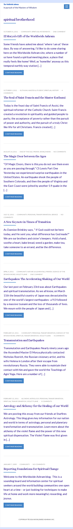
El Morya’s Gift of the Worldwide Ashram (29, 38)
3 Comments (46, 403)
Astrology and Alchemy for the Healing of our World (36, 407)
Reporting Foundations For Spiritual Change (31, 470)
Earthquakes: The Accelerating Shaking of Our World (36, 280)
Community (26, 33)
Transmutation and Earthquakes (24, 342)
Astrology (34, 400)
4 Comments (59, 337)
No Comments (60, 153)
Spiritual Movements (41, 33)
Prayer (36, 153)
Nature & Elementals (36, 273)
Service (55, 216)
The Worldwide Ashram (27, 6)
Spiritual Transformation (27, 337)
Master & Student (35, 92)
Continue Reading (13, 74)
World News (45, 153)
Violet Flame (21, 276)
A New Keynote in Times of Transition (27, 223)
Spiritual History (51, 92)
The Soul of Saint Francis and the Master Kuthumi (34, 99)
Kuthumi (24, 92)
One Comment (59, 33)
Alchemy (25, 400)
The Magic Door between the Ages (25, 157)
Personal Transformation (39, 216)
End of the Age (26, 153)
